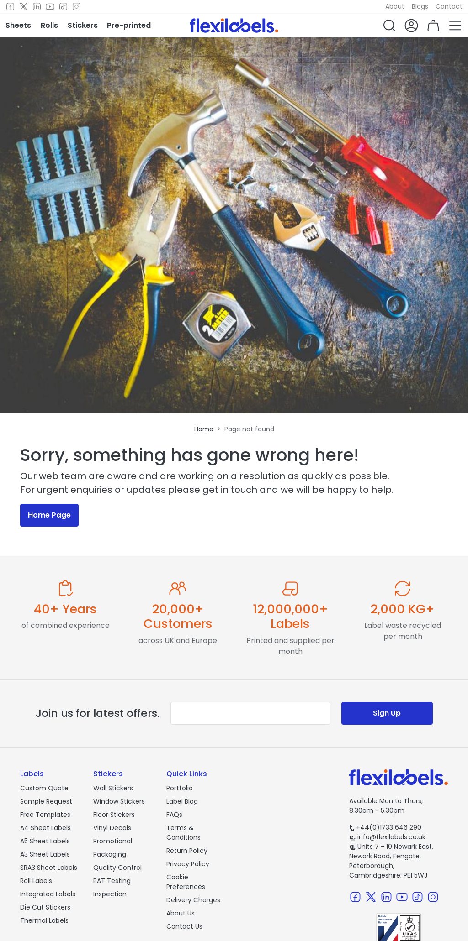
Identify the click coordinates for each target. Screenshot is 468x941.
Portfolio (179, 788)
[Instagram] (76, 7)
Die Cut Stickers (45, 907)
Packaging (109, 854)
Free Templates (45, 814)
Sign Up (387, 713)
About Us (180, 913)
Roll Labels (36, 880)
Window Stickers (119, 801)
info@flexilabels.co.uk (387, 837)
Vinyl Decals (112, 827)
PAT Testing (112, 880)
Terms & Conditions (183, 832)
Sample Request (46, 801)
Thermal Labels (44, 920)
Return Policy (186, 850)
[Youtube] (50, 7)
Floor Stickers (114, 814)
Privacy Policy (187, 863)
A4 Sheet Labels (45, 827)
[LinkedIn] (37, 7)
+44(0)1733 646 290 (385, 827)
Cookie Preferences (185, 882)
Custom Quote (44, 788)
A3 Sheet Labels (45, 854)
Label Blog (182, 801)
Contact (449, 6)
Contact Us (184, 926)
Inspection (110, 894)
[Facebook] (10, 7)
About (394, 6)
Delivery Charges (193, 899)
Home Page (49, 515)
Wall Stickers (113, 788)
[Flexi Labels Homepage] (234, 25)
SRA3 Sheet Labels (48, 867)
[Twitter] (23, 7)
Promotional (112, 841)
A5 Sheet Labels (45, 841)
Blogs (420, 6)
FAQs (174, 814)
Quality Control (117, 867)
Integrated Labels (47, 894)
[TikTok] (63, 7)
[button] (389, 26)
